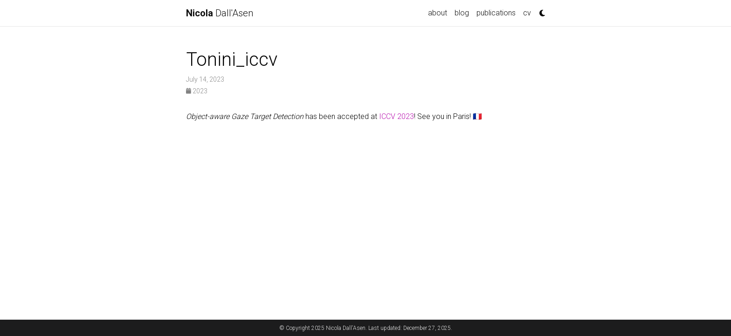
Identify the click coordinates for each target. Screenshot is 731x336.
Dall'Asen (219, 13)
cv (527, 12)
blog (462, 12)
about (437, 12)
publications (496, 12)
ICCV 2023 (396, 116)
